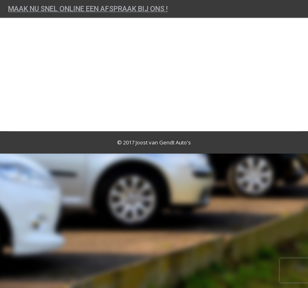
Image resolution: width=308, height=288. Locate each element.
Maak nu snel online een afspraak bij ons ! (88, 8)
